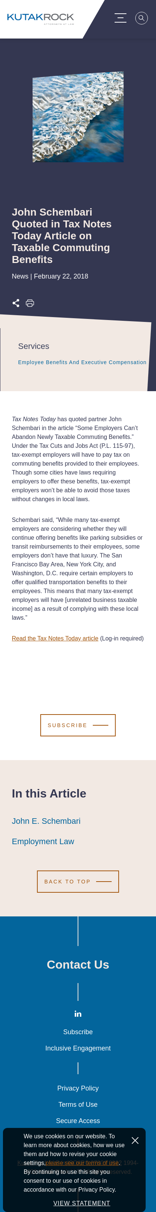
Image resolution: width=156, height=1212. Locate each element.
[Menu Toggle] (122, 18)
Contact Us (78, 964)
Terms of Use (78, 1104)
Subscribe (78, 1032)
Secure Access (78, 1121)
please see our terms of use (82, 1163)
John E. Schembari (46, 821)
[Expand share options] (16, 305)
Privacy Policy (78, 1088)
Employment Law (43, 841)
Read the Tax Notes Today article (55, 638)
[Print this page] (30, 305)
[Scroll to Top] (78, 881)
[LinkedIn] (78, 1015)
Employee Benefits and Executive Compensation (82, 362)
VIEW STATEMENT (81, 1203)
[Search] (143, 19)
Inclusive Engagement (78, 1048)
